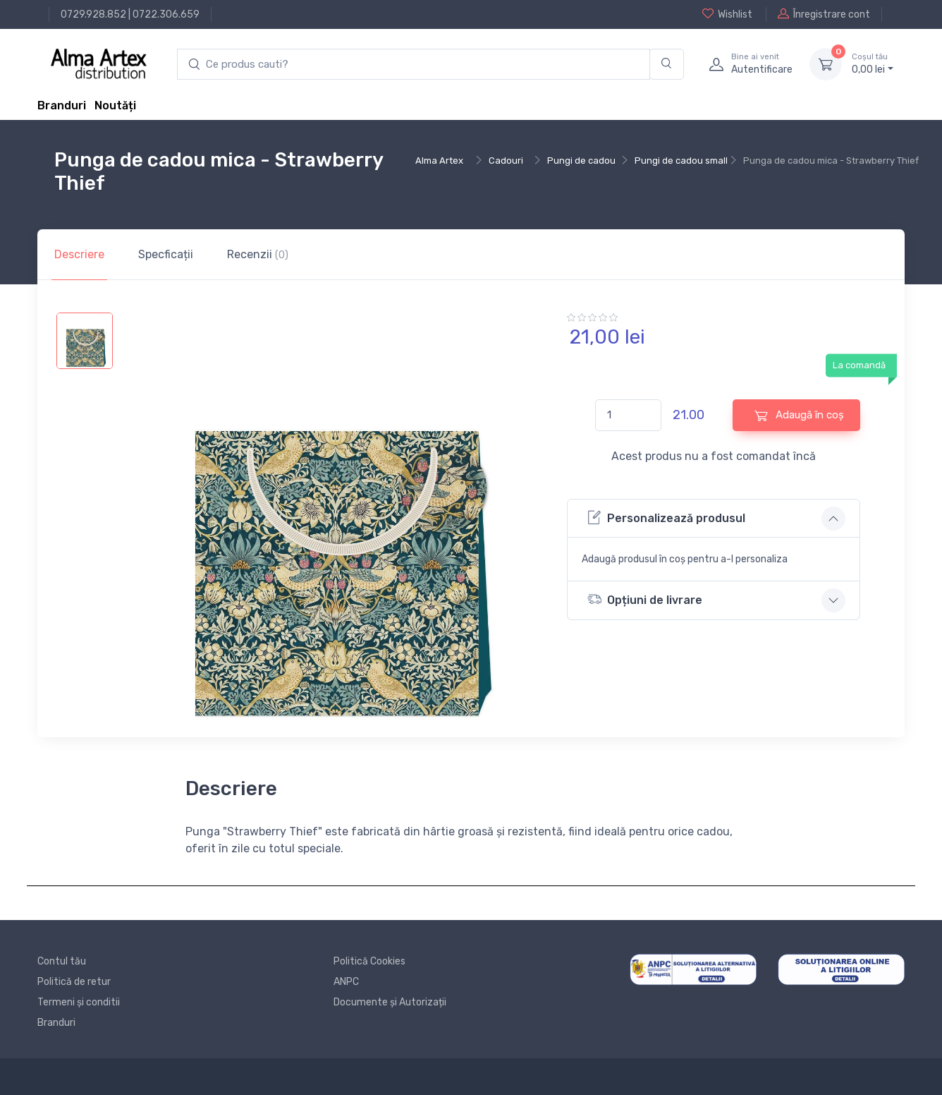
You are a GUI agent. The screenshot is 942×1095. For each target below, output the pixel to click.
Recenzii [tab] (257, 254)
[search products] (413, 64)
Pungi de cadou (581, 160)
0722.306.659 (166, 14)
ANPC (346, 982)
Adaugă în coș (799, 415)
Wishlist (727, 14)
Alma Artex (439, 160)
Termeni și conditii (78, 1002)
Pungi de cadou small (681, 160)
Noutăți (115, 105)
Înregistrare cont (824, 14)
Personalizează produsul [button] (666, 517)
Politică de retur (74, 982)
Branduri (61, 105)
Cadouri (506, 160)
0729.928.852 (93, 14)
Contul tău (61, 961)
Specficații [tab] (165, 254)
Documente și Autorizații (390, 1002)
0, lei (872, 63)
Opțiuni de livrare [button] (644, 599)
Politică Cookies (369, 961)
